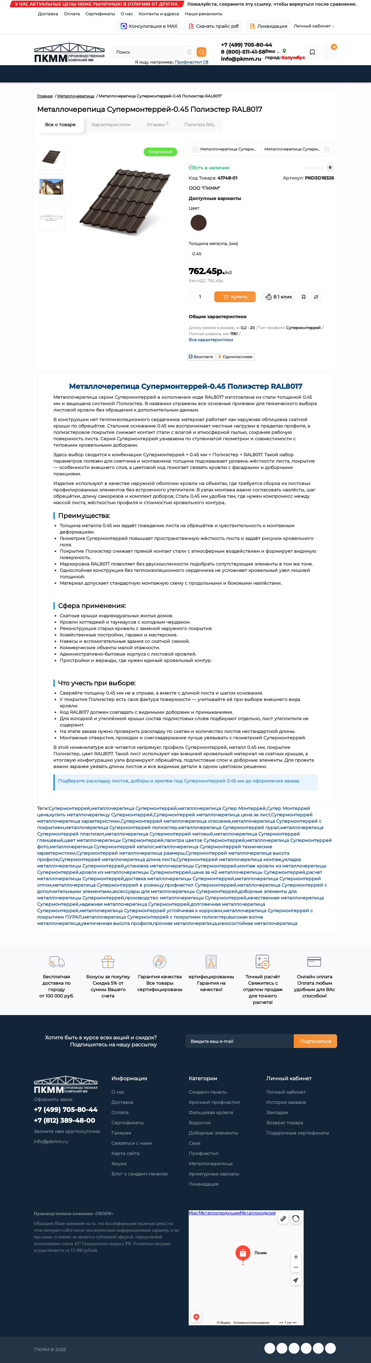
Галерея (121, 1133)
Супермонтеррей (69, 808)
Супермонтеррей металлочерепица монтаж (228, 859)
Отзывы (157, 124)
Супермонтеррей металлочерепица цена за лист (212, 815)
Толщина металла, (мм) (213, 243)
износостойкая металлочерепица (257, 923)
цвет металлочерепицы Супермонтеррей (113, 840)
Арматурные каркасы (214, 1174)
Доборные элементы (213, 1133)
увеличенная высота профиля (116, 923)
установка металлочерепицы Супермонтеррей (181, 866)
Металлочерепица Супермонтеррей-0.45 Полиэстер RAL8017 (185, 386)
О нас (127, 13)
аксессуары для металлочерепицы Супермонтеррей (175, 891)
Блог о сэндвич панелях (139, 1174)
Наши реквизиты (203, 13)
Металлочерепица (210, 1164)
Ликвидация (268, 26)
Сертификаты (100, 13)
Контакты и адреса (159, 13)
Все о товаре (60, 124)
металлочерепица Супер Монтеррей (222, 808)
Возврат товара (284, 1123)
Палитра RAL (199, 124)
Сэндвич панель (208, 1092)
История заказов (286, 1102)
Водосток (200, 1123)
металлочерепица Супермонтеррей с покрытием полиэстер (155, 917)
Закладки (277, 1112)
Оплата (72, 13)
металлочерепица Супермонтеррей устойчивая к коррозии (151, 910)
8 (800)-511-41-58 (243, 52)
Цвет (194, 208)
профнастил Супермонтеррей (200, 885)
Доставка (48, 13)
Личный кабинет (286, 1092)
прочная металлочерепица (185, 923)
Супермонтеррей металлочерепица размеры (130, 853)
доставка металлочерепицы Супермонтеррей (179, 879)
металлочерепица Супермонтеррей (134, 808)
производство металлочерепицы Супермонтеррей (185, 898)
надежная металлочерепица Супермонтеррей (135, 904)
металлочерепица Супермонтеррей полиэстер (121, 827)
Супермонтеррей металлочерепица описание (176, 821)
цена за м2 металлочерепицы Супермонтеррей (248, 872)
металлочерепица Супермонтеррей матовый (159, 834)
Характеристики (111, 124)
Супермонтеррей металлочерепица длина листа (117, 859)
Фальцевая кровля (211, 1112)
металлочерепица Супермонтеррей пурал (228, 827)
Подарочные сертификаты (297, 1133)
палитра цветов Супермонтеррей (204, 840)
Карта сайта (125, 1153)
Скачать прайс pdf (213, 26)
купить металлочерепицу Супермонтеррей (101, 815)
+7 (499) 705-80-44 (246, 45)
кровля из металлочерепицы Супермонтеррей (135, 872)
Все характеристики (211, 339)
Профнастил (203, 1153)
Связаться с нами (131, 1143)
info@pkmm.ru (241, 59)
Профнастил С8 (191, 62)
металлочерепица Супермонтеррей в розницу (108, 885)
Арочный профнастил (214, 1102)
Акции (119, 1164)
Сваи (195, 1143)
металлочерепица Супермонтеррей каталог (101, 847)
